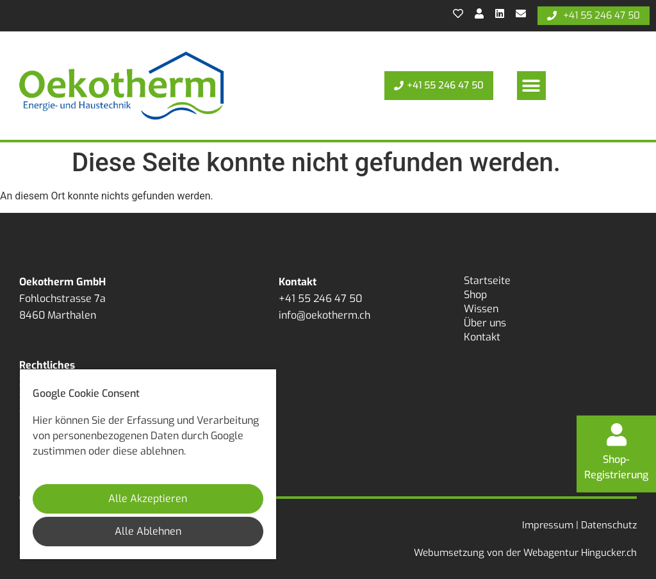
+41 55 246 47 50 (320, 298)
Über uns (485, 323)
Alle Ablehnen (148, 531)
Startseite (487, 280)
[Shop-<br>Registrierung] (616, 433)
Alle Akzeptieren (147, 498)
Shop (475, 294)
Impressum (547, 525)
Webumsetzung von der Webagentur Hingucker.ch (525, 552)
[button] (531, 85)
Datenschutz (609, 525)
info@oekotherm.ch (324, 315)
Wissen (481, 308)
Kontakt (482, 337)
